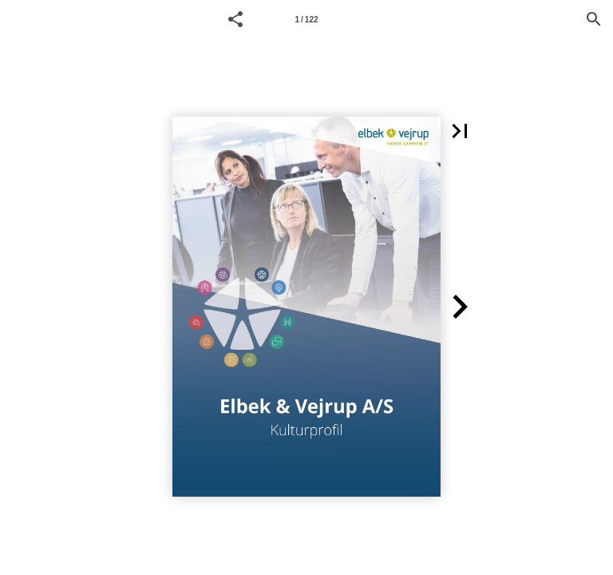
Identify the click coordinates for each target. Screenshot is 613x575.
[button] (235, 19)
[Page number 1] (306, 19)
